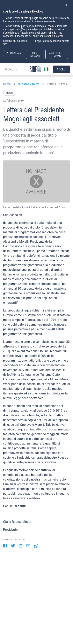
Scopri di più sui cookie (15, 40)
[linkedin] (20, 546)
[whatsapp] (36, 546)
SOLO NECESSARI (35, 54)
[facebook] (5, 546)
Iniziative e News (28, 84)
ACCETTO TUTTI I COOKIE (56, 54)
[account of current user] (46, 69)
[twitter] (13, 546)
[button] (9, 93)
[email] (28, 546)
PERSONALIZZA (13, 53)
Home (7, 84)
